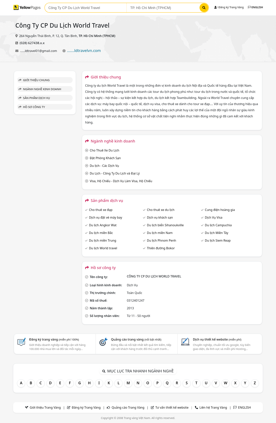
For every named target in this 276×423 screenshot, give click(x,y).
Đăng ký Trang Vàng (229, 7)
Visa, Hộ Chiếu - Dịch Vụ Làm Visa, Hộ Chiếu (121, 181)
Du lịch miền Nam (159, 233)
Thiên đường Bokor (161, 248)
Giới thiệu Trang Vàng (45, 407)
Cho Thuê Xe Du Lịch (104, 150)
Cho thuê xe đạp (101, 210)
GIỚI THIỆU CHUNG (34, 80)
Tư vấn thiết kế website (172, 407)
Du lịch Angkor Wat (103, 225)
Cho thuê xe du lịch (160, 210)
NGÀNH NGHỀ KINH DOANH (40, 89)
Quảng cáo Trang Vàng (128, 407)
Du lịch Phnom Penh (161, 240)
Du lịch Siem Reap (218, 240)
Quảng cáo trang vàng (136, 339)
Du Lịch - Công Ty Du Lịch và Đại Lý (115, 173)
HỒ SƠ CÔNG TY (32, 107)
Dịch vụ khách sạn (160, 217)
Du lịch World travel (103, 248)
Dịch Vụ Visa (213, 217)
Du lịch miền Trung (102, 240)
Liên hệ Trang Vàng (213, 407)
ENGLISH (255, 7)
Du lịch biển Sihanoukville (165, 225)
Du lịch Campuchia (218, 225)
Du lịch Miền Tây (216, 233)
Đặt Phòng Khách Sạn (105, 158)
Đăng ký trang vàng (54, 339)
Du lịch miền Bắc (101, 233)
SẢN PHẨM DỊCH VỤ (34, 98)
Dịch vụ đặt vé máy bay (105, 217)
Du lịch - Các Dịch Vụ (104, 166)
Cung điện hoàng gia (220, 210)
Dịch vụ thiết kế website (217, 339)
